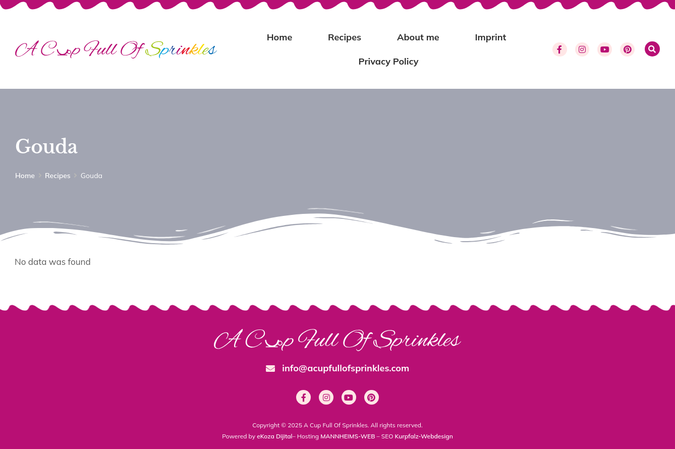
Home (280, 37)
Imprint (490, 37)
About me (418, 37)
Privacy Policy (389, 61)
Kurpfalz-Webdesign (424, 436)
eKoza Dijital (274, 436)
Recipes (344, 37)
